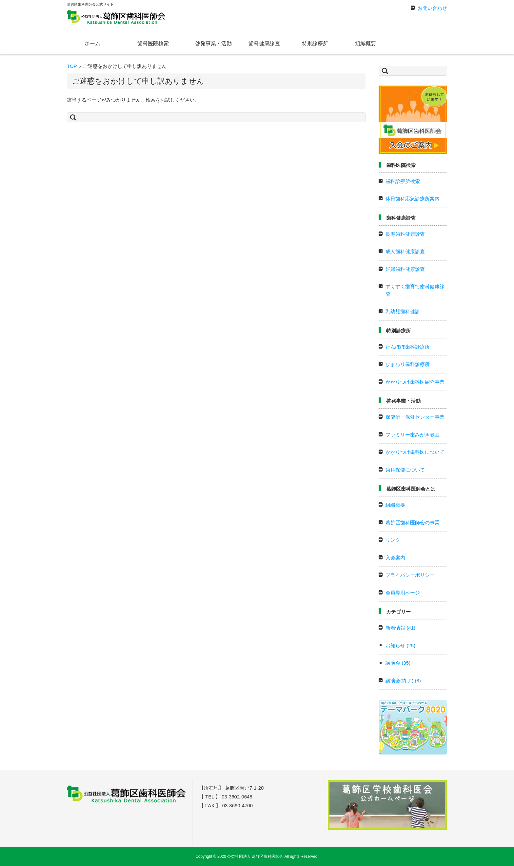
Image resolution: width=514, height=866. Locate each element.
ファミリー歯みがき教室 (413, 434)
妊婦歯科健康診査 (405, 269)
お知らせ (400, 645)
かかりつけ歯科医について (415, 452)
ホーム (92, 43)
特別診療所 (315, 43)
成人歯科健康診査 (405, 251)
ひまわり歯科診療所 (408, 364)
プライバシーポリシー (410, 575)
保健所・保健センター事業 (415, 417)
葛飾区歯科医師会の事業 (413, 522)
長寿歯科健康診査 (405, 234)
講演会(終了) (403, 680)
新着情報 (400, 628)
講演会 (398, 663)
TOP (72, 66)
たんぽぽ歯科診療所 (408, 347)
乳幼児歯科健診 (403, 311)
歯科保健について (405, 470)
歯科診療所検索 (403, 181)
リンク (393, 540)
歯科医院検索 (153, 43)
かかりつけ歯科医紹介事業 (415, 382)
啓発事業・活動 (213, 43)
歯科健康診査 (264, 43)
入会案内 (395, 557)
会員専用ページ (403, 592)
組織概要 (365, 43)
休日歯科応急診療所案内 (413, 198)
